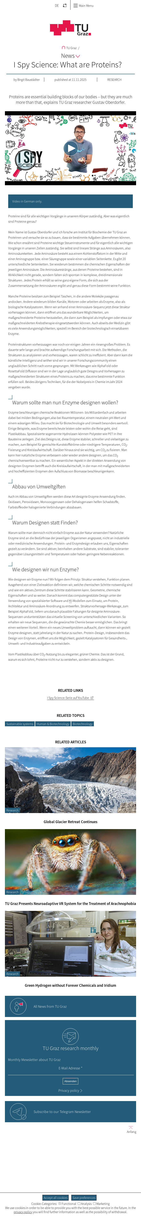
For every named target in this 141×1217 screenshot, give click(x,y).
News (70, 55)
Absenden (70, 1081)
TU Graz (69, 48)
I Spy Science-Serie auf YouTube (68, 698)
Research (114, 80)
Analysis (85, 1204)
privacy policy (23, 1212)
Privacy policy (68, 1090)
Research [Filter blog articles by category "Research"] (12, 810)
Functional (67, 1204)
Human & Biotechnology (53, 724)
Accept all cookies (55, 1198)
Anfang (130, 1129)
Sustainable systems (19, 724)
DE (57, 5)
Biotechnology (82, 724)
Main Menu (83, 5)
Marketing (101, 1204)
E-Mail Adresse (70, 1068)
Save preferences (84, 1198)
